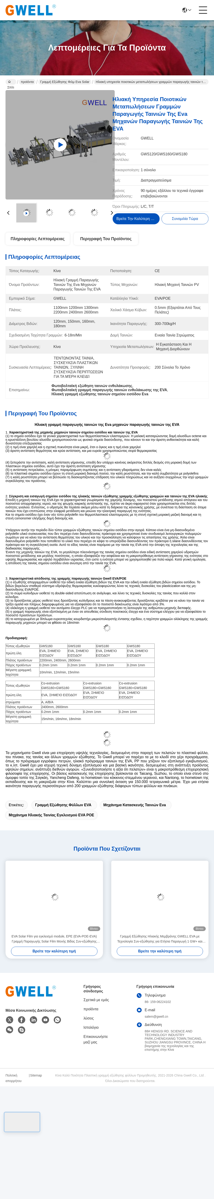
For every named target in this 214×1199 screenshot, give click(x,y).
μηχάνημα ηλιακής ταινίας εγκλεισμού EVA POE (51, 815)
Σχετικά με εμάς (96, 1000)
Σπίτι (10, 82)
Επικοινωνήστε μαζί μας (95, 1039)
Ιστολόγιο (91, 1027)
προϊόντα (27, 82)
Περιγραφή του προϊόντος (106, 238)
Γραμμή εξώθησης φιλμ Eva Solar (64, 82)
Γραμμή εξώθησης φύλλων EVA (63, 805)
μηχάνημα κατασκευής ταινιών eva (134, 805)
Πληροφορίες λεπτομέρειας (37, 238)
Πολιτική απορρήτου (14, 1078)
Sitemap (36, 1075)
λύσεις (88, 1018)
